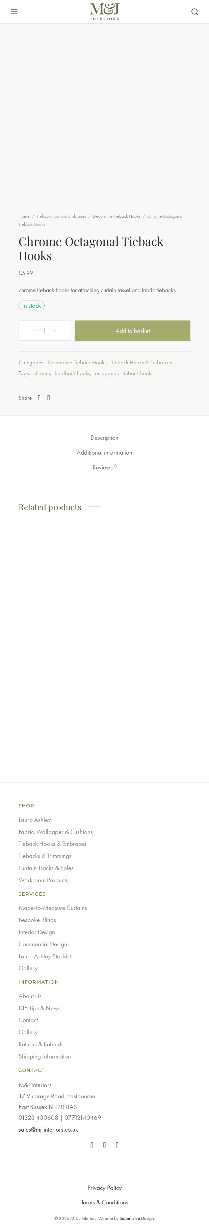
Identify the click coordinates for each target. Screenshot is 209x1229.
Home (24, 216)
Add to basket (124, 330)
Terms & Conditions (104, 1202)
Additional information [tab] (104, 452)
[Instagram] (104, 1145)
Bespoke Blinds (37, 919)
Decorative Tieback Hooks (116, 216)
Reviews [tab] (105, 466)
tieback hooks (138, 372)
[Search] (195, 12)
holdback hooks (72, 372)
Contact (28, 1019)
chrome (41, 372)
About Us (30, 996)
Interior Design (37, 931)
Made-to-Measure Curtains (53, 907)
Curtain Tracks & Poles (46, 867)
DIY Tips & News (39, 1007)
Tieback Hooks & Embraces (61, 216)
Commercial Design (43, 944)
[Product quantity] (36, 331)
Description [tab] (104, 437)
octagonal (106, 372)
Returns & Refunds (41, 1044)
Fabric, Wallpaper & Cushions (56, 831)
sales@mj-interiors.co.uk (48, 1129)
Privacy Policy (104, 1187)
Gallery (28, 968)
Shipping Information (45, 1056)
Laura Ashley (35, 819)
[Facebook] (39, 398)
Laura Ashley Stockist (45, 955)
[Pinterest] (48, 398)
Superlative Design (137, 1218)
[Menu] (14, 12)
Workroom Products (43, 880)
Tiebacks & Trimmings (45, 855)
